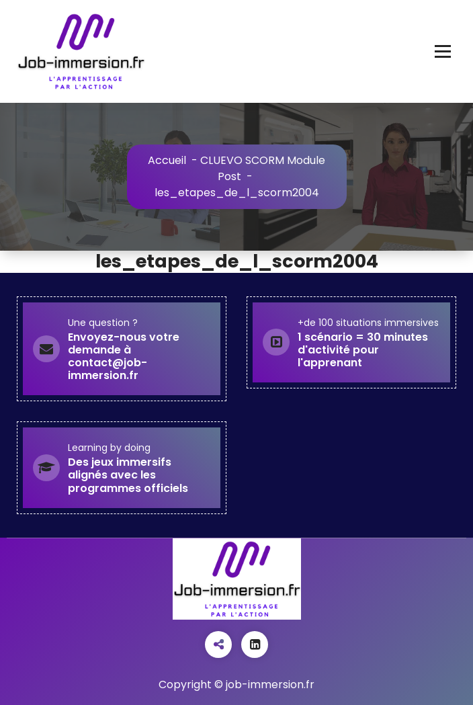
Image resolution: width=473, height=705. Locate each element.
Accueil (167, 160)
